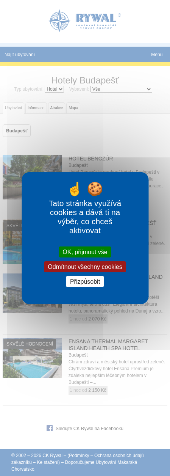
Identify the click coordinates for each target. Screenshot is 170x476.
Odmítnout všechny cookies (85, 266)
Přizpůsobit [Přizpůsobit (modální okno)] (85, 281)
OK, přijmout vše (84, 251)
